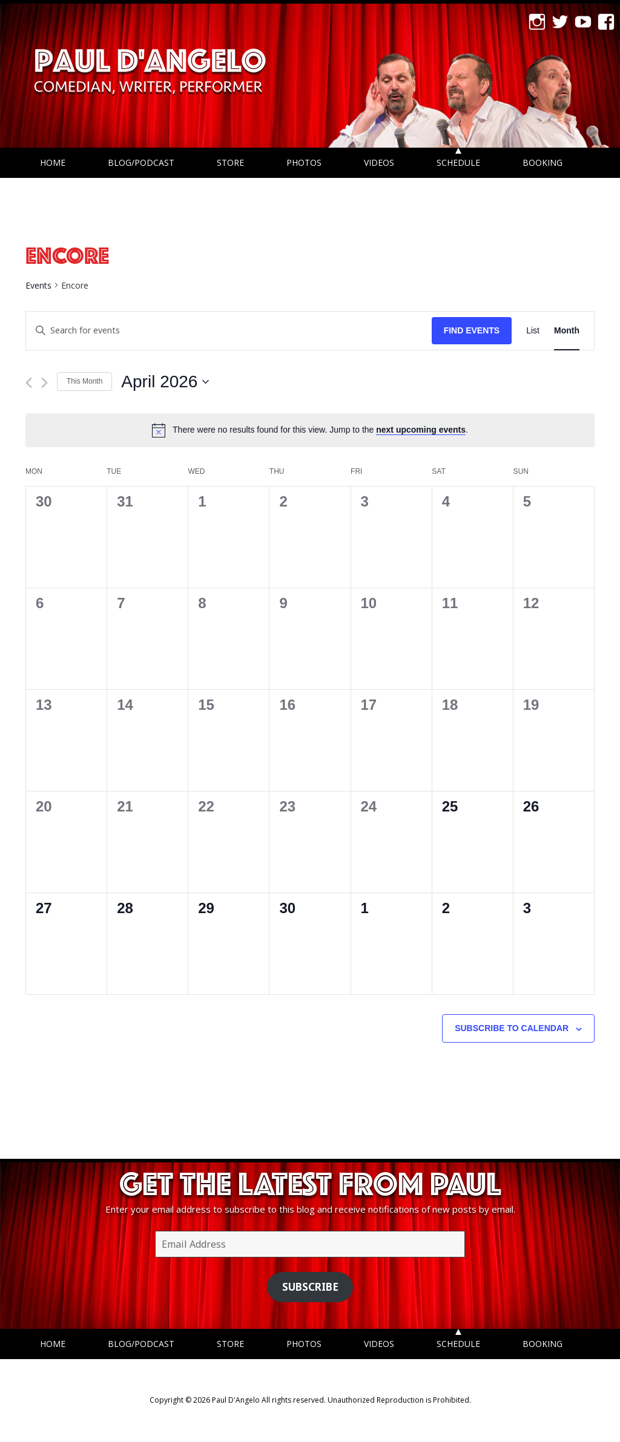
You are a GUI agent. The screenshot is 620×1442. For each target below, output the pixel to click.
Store (230, 162)
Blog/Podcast (141, 162)
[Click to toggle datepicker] (165, 382)
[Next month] (44, 382)
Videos (379, 162)
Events (38, 285)
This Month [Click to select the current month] (84, 381)
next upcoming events (421, 429)
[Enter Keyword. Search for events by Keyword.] (229, 331)
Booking (542, 162)
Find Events (472, 330)
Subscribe (310, 1287)
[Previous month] (28, 382)
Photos (304, 162)
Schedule (458, 162)
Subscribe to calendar (512, 1028)
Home (52, 162)
